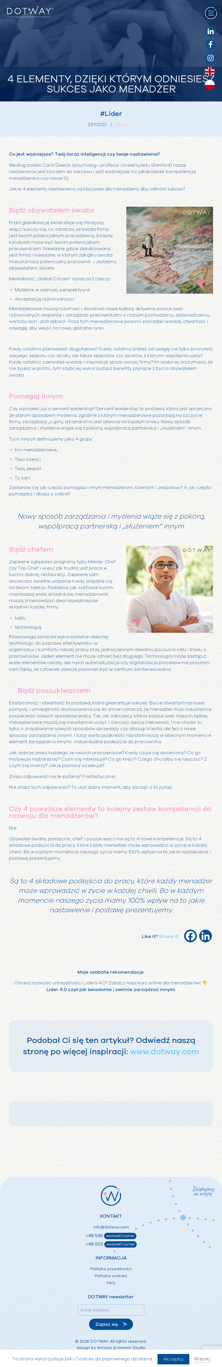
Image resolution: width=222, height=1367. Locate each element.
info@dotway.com (111, 1227)
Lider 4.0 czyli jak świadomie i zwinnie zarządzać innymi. (111, 989)
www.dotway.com (164, 1051)
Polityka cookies (111, 1276)
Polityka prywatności (111, 1269)
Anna (121, 124)
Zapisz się (106, 1324)
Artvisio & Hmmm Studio (121, 1347)
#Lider (111, 113)
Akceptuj (173, 1359)
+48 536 (111, 1236)
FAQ (111, 1283)
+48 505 (111, 1244)
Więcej (202, 1359)
